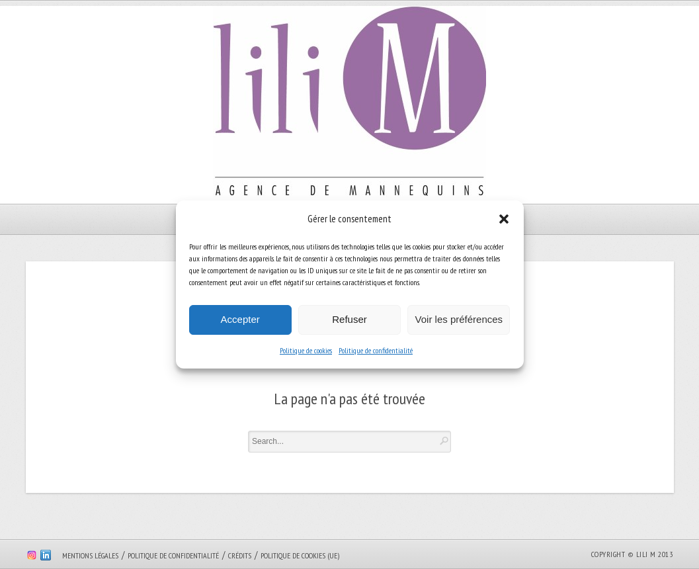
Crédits (239, 555)
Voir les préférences (459, 319)
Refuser (349, 319)
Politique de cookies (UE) (300, 555)
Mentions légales (90, 555)
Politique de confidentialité (376, 350)
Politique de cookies (306, 350)
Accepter (240, 319)
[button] (504, 219)
